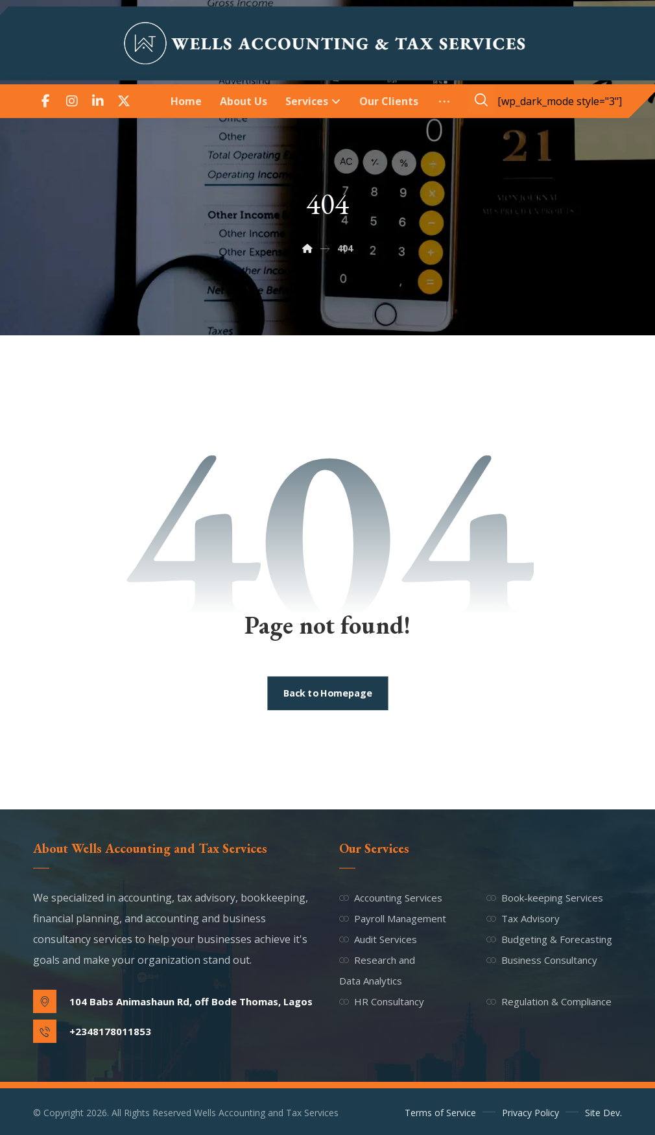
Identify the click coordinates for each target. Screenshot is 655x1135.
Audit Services (378, 939)
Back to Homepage (327, 693)
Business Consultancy (541, 959)
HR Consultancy (381, 1001)
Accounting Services (390, 897)
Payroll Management (392, 918)
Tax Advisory (523, 918)
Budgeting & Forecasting (549, 939)
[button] (46, 101)
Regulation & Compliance (549, 1001)
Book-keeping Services (544, 897)
